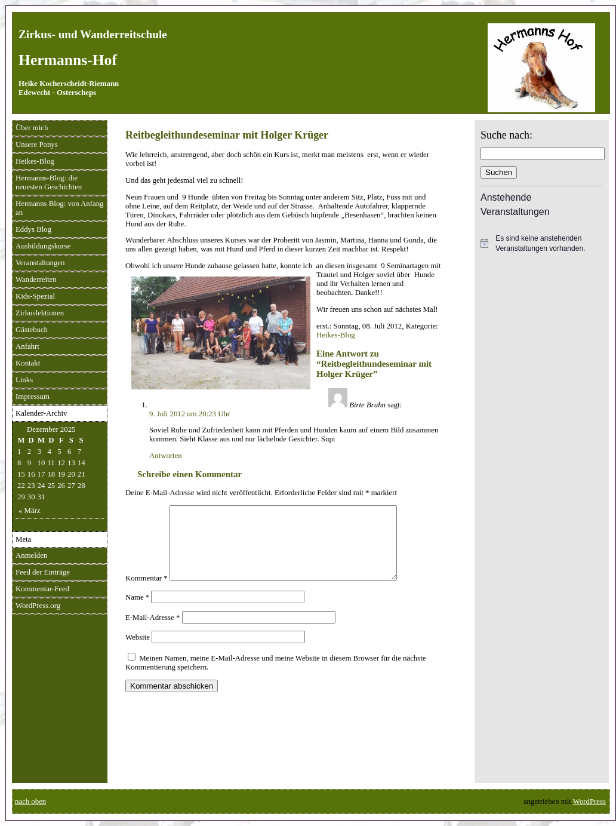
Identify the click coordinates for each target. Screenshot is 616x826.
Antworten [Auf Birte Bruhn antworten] (165, 456)
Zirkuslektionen (40, 313)
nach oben (30, 801)
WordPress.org (38, 605)
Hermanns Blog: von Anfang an (60, 208)
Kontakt (28, 363)
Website (137, 651)
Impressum (33, 396)
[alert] (542, 243)
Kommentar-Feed (42, 589)
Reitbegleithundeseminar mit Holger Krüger (226, 135)
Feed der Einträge (43, 572)
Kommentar (146, 592)
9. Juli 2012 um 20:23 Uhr (189, 414)
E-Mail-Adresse (152, 632)
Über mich (32, 128)
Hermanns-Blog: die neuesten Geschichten (49, 182)
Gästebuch (32, 330)
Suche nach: (506, 135)
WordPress (589, 801)
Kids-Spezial (35, 296)
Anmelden (31, 555)
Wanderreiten (36, 279)
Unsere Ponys (37, 144)
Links (24, 380)
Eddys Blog (33, 229)
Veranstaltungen (40, 263)
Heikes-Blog (35, 161)
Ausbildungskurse (43, 246)
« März (30, 510)
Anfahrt (27, 346)
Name (137, 611)
